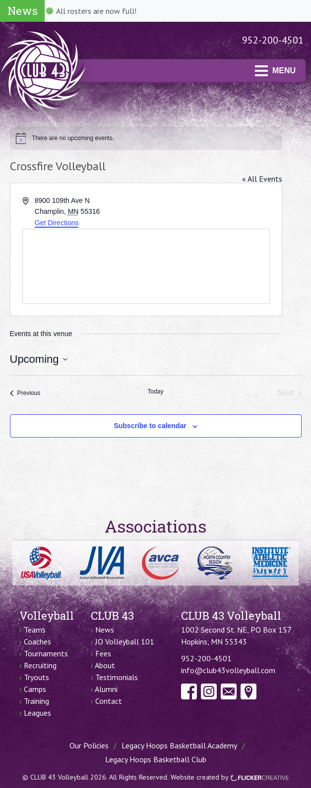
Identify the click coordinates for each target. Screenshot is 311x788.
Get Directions (57, 223)
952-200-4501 (273, 40)
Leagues (37, 713)
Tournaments (46, 653)
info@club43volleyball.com (228, 670)
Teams (35, 630)
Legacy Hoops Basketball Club (155, 759)
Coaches (37, 641)
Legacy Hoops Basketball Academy (179, 745)
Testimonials (116, 677)
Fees (103, 653)
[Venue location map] (146, 266)
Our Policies (89, 745)
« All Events (262, 179)
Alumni (106, 689)
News (104, 630)
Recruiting (40, 665)
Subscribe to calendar (150, 426)
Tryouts (36, 677)
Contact (108, 701)
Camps (35, 689)
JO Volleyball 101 (124, 641)
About (105, 665)
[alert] (146, 138)
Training (36, 701)
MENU (275, 70)
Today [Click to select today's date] (155, 391)
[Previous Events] (25, 393)
